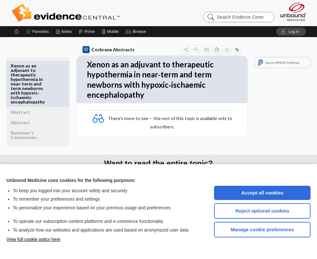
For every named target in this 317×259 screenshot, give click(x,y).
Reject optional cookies (262, 211)
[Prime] (87, 31)
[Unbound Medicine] (293, 12)
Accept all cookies (262, 192)
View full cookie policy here (33, 239)
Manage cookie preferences (262, 229)
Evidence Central (91, 13)
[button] (137, 31)
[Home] (16, 31)
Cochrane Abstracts (107, 50)
